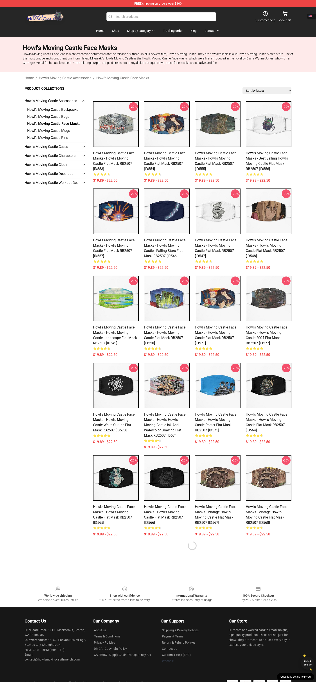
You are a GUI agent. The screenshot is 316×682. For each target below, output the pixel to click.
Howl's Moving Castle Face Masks (122, 78)
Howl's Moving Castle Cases (46, 147)
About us (100, 630)
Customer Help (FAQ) (176, 655)
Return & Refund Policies (178, 642)
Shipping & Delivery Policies (180, 630)
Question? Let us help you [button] (295, 676)
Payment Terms (172, 636)
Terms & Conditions (107, 636)
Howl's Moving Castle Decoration (50, 174)
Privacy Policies (104, 642)
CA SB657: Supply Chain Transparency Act (122, 655)
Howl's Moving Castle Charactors (50, 156)
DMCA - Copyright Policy (110, 648)
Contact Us (169, 648)
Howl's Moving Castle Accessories (65, 78)
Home (29, 78)
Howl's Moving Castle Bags (48, 117)
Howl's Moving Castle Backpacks (52, 110)
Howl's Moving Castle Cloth (46, 165)
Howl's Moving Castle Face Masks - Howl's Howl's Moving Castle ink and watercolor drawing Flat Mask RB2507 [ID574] (164, 425)
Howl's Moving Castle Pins (47, 138)
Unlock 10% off (308, 663)
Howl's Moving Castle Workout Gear (52, 183)
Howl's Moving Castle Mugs (48, 131)
